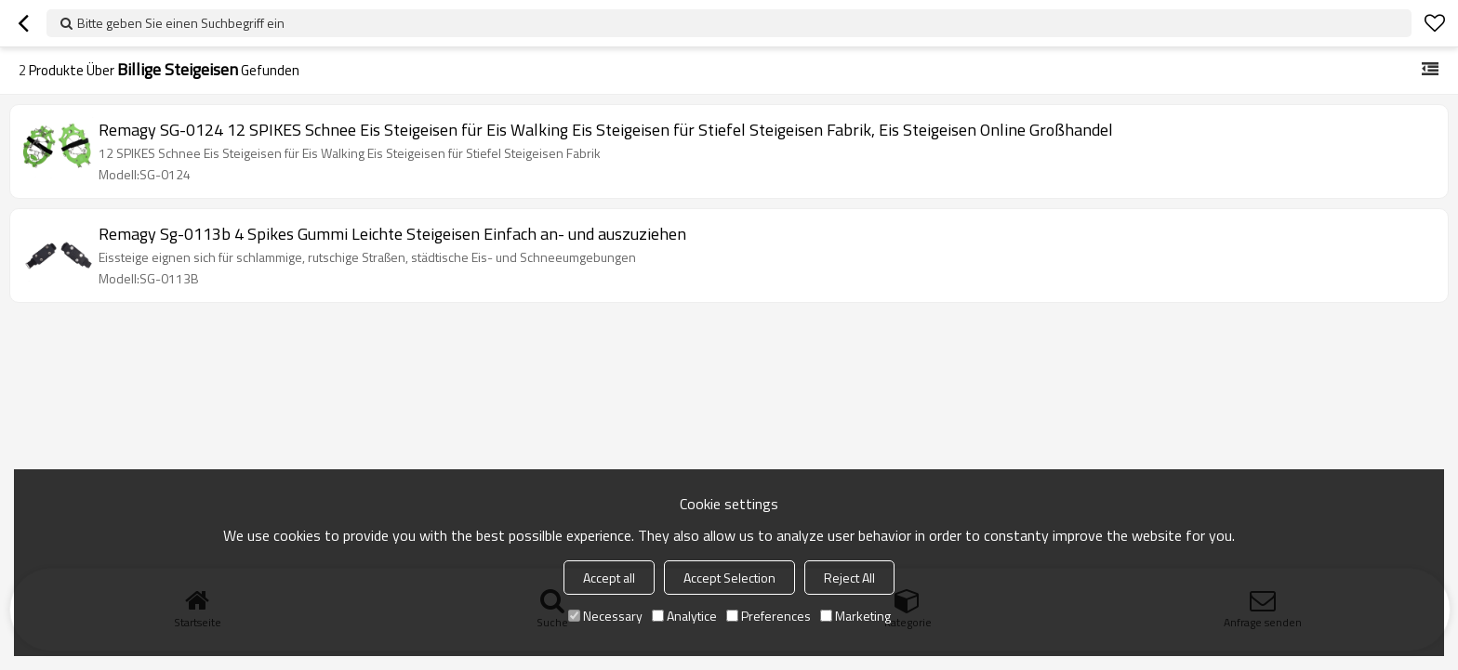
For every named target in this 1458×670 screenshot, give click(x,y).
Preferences (768, 615)
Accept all (609, 577)
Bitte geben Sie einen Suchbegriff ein (181, 23)
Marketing (855, 615)
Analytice (684, 615)
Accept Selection (729, 577)
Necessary (605, 615)
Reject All (849, 577)
